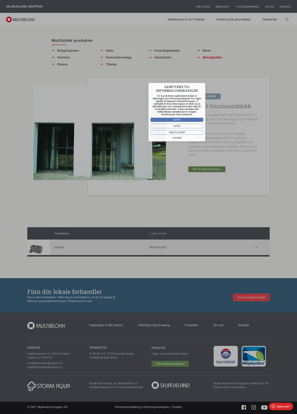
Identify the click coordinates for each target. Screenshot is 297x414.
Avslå (177, 126)
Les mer (176, 138)
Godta (177, 119)
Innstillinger (177, 132)
